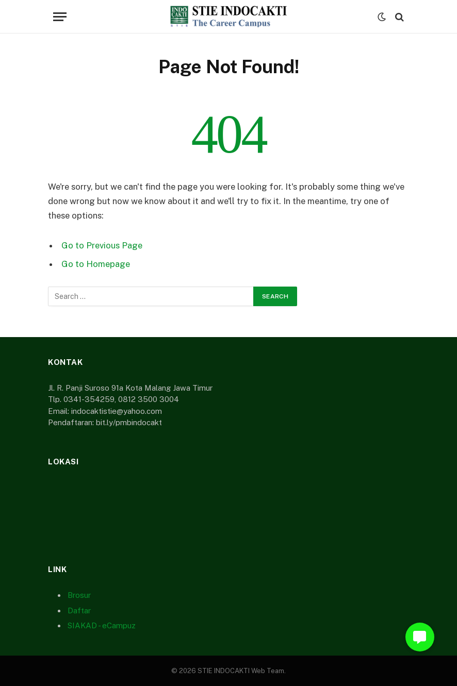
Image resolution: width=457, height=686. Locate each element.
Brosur (79, 595)
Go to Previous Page (101, 245)
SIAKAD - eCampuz (102, 625)
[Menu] (60, 16)
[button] (419, 637)
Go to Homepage (95, 264)
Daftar (79, 610)
